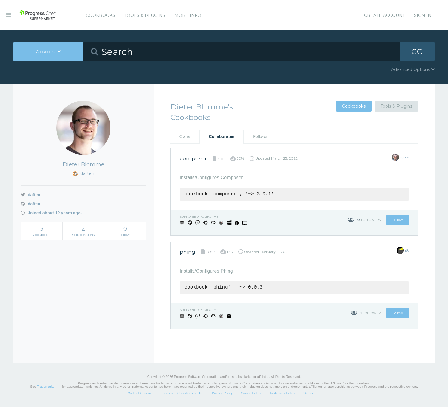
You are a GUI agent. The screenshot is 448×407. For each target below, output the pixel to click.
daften (30, 194)
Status (308, 393)
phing (187, 252)
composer (193, 158)
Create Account (384, 15)
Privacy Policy (222, 393)
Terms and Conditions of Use (182, 393)
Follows (260, 136)
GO (417, 51)
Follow (397, 220)
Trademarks (45, 386)
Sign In (422, 15)
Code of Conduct (140, 393)
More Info (187, 15)
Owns (184, 136)
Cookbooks (100, 15)
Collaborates (221, 136)
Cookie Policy (251, 393)
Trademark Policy (282, 393)
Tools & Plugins (144, 15)
